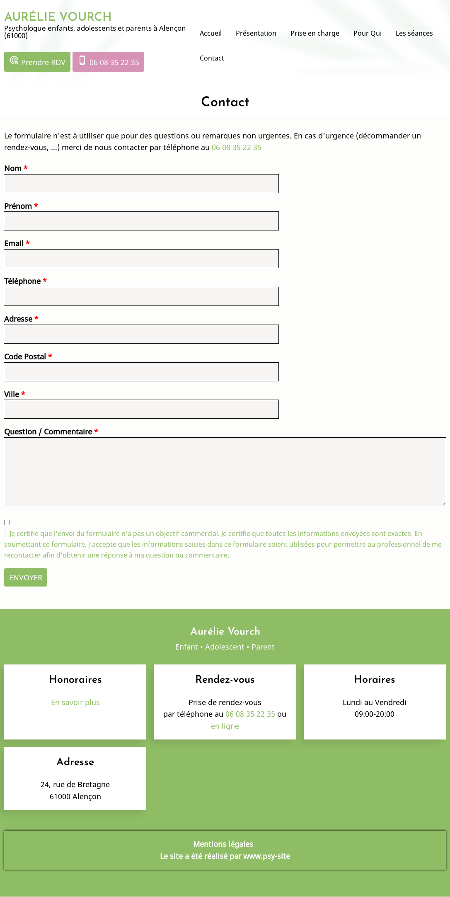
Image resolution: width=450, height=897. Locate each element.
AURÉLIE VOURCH (58, 18)
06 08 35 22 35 (108, 61)
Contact (212, 58)
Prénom (18, 206)
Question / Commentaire (48, 431)
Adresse (18, 319)
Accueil (211, 33)
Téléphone (22, 281)
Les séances (414, 33)
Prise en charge (314, 33)
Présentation (256, 33)
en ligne (225, 726)
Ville (11, 394)
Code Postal (25, 356)
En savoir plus (75, 702)
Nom (13, 168)
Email (14, 243)
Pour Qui (367, 33)
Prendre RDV (37, 61)
